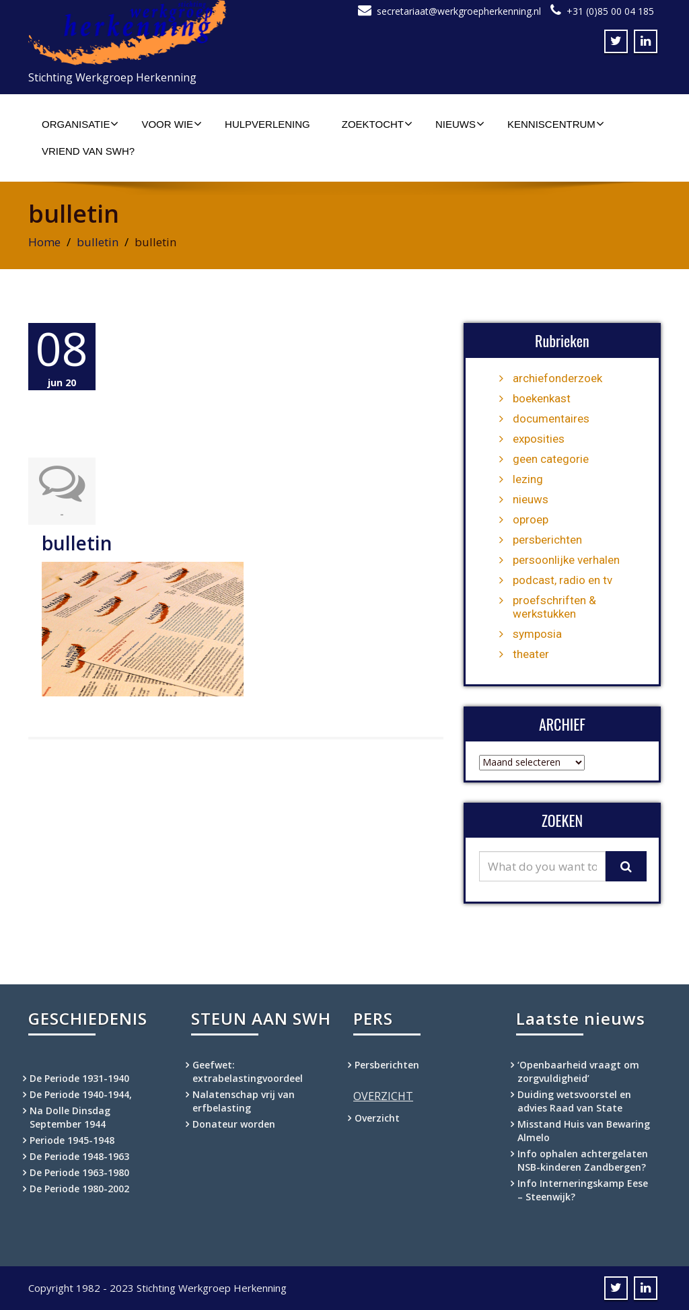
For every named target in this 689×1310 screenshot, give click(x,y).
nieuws (530, 499)
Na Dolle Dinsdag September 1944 (70, 1117)
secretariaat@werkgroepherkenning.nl (459, 11)
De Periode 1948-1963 (79, 1156)
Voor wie (171, 124)
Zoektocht (377, 124)
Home (44, 242)
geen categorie (551, 459)
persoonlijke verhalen (566, 560)
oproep (530, 519)
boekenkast (542, 398)
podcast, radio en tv (562, 580)
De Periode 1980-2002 (79, 1188)
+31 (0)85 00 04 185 (610, 11)
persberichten (547, 539)
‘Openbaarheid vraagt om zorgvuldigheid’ (578, 1071)
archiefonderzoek (557, 378)
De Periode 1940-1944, (81, 1094)
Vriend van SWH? (88, 151)
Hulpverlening (267, 124)
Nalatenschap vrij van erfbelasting (243, 1101)
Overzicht (377, 1118)
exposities (539, 438)
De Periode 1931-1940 (79, 1078)
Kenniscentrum (555, 124)
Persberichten (387, 1064)
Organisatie (80, 124)
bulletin (97, 242)
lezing (528, 479)
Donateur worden (233, 1124)
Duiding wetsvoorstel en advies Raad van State (574, 1101)
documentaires (551, 418)
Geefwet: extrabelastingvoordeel (247, 1071)
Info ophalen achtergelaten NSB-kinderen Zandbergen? (582, 1160)
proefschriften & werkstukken (554, 606)
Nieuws (459, 124)
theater (531, 654)
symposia (537, 634)
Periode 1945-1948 (72, 1140)
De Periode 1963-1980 (79, 1172)
